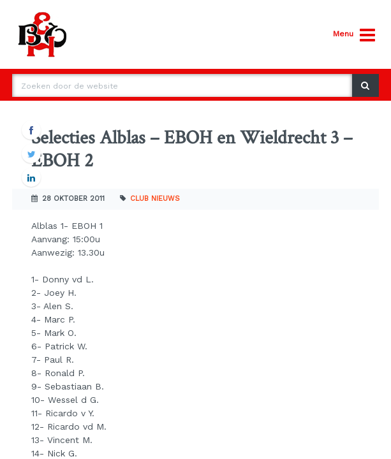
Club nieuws (155, 198)
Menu (354, 35)
